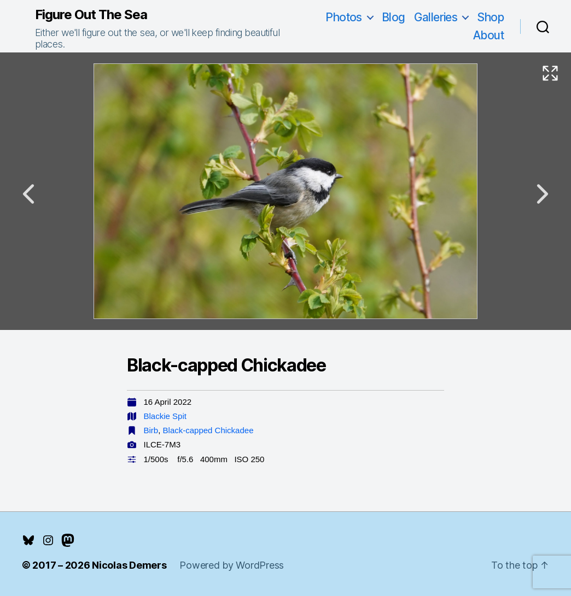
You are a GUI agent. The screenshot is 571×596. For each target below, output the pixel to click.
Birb (151, 430)
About (488, 35)
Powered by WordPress (231, 565)
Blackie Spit (165, 416)
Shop (490, 17)
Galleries (436, 17)
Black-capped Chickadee (208, 430)
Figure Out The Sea (91, 14)
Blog (393, 17)
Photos (343, 17)
